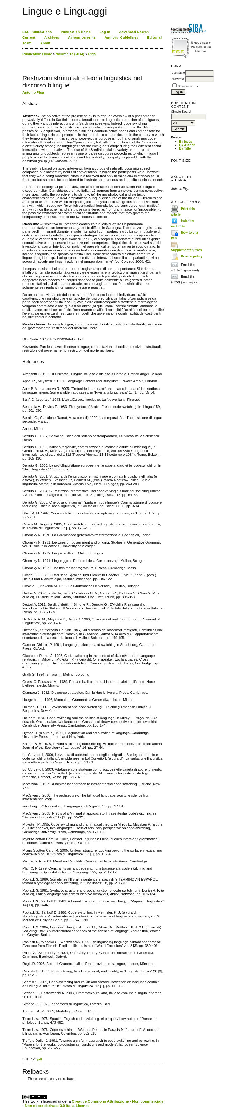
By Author (187, 145)
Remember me (188, 86)
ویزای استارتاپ (24, 1083)
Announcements (82, 37)
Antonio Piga (33, 92)
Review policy (191, 256)
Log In (105, 32)
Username (178, 72)
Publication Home (76, 32)
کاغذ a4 (22, 1083)
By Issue (185, 141)
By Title (185, 148)
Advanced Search (134, 32)
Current (28, 37)
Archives (51, 37)
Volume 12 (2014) (70, 54)
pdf (40, 1059)
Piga (92, 54)
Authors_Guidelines (121, 37)
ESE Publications (37, 32)
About (45, 43)
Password (177, 79)
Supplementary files (186, 250)
